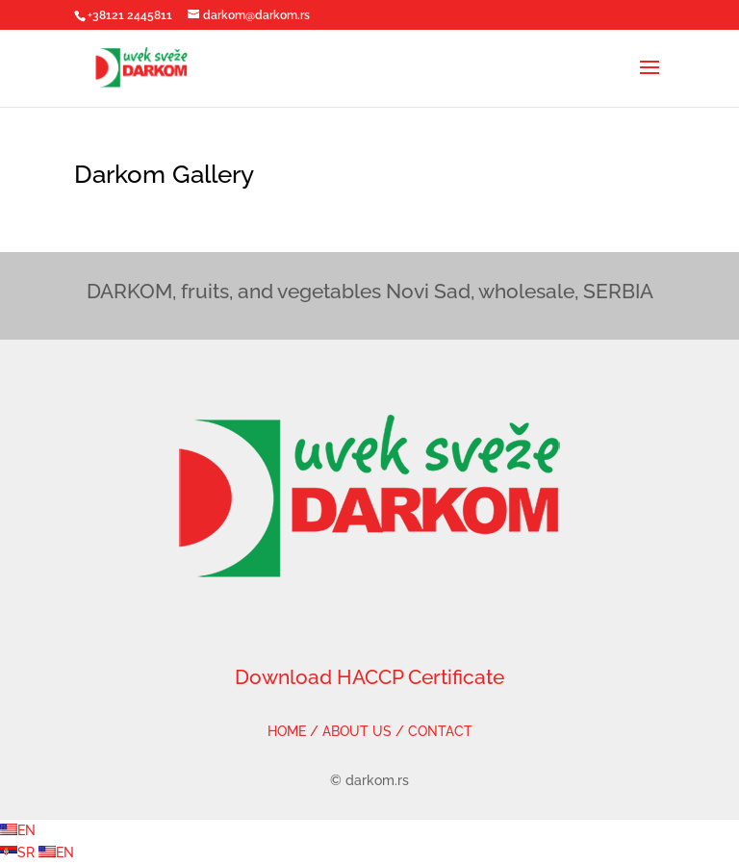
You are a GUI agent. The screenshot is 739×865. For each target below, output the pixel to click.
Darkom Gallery (164, 174)
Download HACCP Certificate (369, 677)
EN (18, 830)
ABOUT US (357, 731)
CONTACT (440, 731)
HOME (287, 731)
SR (19, 852)
